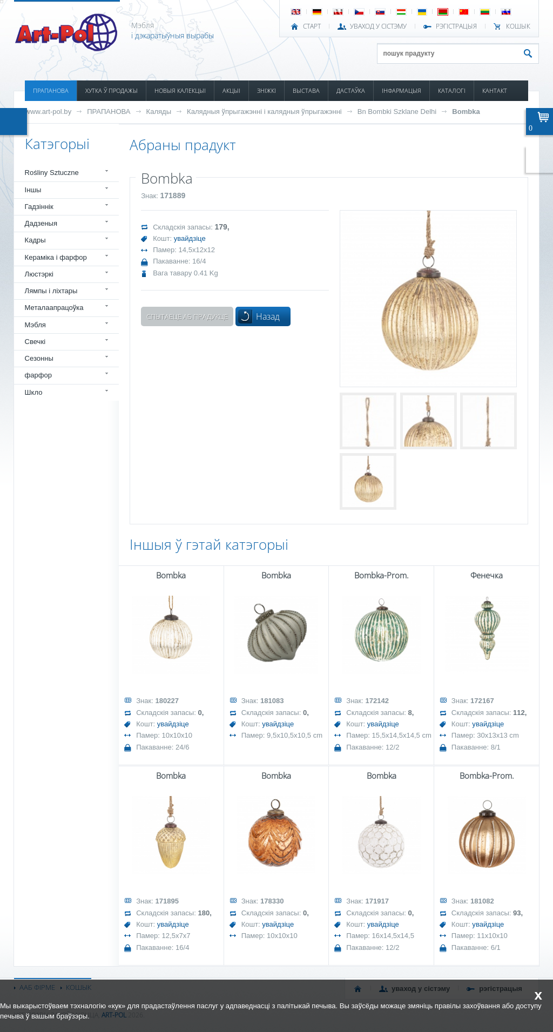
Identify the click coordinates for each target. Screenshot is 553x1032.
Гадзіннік (39, 207)
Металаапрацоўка (54, 307)
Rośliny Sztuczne (52, 172)
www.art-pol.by (48, 111)
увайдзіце (190, 238)
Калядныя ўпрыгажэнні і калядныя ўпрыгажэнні (264, 111)
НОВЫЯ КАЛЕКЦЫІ (180, 90)
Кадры (35, 240)
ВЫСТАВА (306, 90)
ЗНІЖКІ (266, 90)
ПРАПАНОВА (51, 90)
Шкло (34, 392)
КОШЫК (518, 26)
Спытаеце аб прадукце (187, 316)
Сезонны (39, 358)
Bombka (466, 111)
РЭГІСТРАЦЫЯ (456, 26)
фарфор (38, 375)
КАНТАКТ (494, 90)
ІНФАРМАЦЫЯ (401, 90)
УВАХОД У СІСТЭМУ (378, 26)
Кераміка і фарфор (56, 257)
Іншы (33, 190)
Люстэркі (39, 274)
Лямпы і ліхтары (51, 291)
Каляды (159, 111)
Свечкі (35, 342)
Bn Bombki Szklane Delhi (397, 111)
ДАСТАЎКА (350, 90)
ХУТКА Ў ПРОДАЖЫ (111, 90)
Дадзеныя (41, 223)
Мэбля (35, 325)
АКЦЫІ (231, 90)
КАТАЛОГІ (452, 90)
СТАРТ (312, 26)
